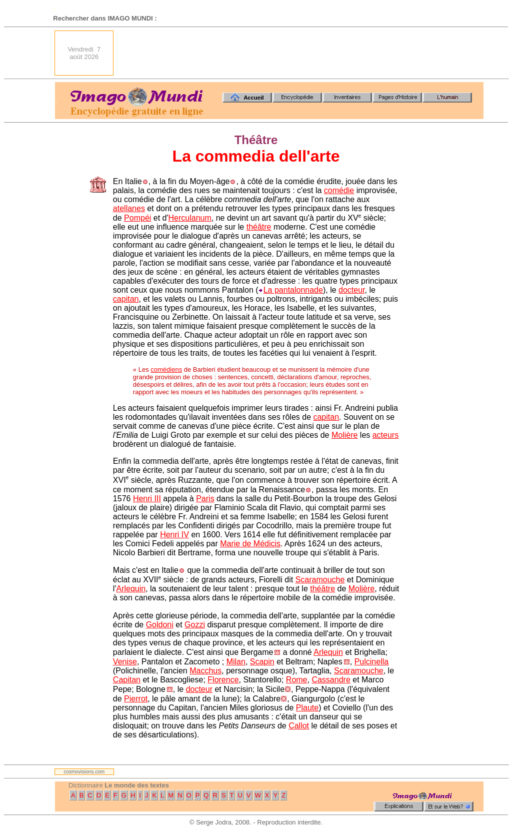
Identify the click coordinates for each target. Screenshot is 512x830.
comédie (339, 190)
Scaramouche (320, 579)
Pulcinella (371, 661)
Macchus (206, 670)
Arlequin (131, 588)
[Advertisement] (302, 53)
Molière (345, 435)
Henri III (147, 498)
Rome (297, 679)
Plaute (307, 707)
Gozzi (194, 624)
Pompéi (137, 218)
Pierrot (136, 698)
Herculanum (190, 218)
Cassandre (331, 679)
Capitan (126, 679)
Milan (236, 661)
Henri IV (174, 534)
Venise (125, 661)
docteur (351, 290)
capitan (126, 299)
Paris (205, 498)
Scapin (262, 661)
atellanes (129, 208)
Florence (223, 679)
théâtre (259, 227)
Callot (298, 725)
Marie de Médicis (250, 543)
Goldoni (160, 624)
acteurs (385, 435)
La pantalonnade (293, 290)
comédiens (166, 369)
